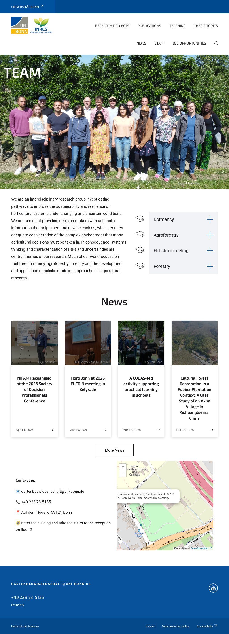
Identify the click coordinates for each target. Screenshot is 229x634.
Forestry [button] (162, 266)
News (141, 43)
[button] (141, 509)
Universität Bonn (27, 7)
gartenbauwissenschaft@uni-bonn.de (51, 584)
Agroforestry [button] (166, 235)
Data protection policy (175, 626)
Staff (160, 43)
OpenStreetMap (201, 548)
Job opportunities (189, 43)
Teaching (177, 25)
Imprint (150, 626)
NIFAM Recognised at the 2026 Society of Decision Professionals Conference (34, 389)
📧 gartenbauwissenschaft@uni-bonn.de (50, 491)
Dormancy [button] (164, 219)
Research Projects (112, 25)
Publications (149, 25)
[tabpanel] (114, 122)
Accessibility (207, 626)
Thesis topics (206, 25)
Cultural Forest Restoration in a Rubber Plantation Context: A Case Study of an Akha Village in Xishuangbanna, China (194, 397)
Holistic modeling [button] (171, 250)
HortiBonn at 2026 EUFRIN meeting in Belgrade (88, 383)
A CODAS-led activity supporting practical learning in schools (141, 386)
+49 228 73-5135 (27, 597)
